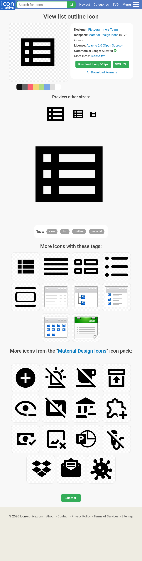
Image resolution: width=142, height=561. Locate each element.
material (97, 231)
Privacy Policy (81, 516)
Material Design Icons (104, 35)
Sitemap (127, 516)
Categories (101, 4)
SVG (116, 4)
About (50, 516)
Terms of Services (106, 516)
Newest (84, 4)
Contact (63, 516)
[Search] (71, 4)
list (65, 231)
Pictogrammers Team (103, 29)
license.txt (98, 56)
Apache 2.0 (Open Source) (105, 45)
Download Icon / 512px (93, 64)
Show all (71, 498)
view (52, 231)
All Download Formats (102, 72)
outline (79, 231)
